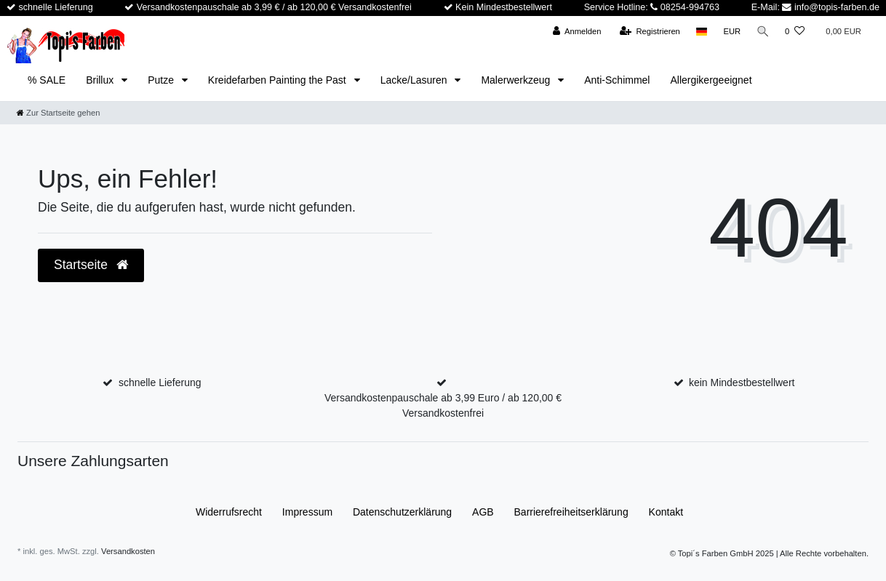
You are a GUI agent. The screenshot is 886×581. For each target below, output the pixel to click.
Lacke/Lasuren (415, 80)
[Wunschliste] (795, 31)
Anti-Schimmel (617, 80)
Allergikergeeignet (710, 80)
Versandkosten (128, 551)
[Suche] (762, 31)
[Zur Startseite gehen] (58, 112)
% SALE (46, 80)
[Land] (700, 31)
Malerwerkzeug (517, 80)
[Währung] (731, 31)
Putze (162, 80)
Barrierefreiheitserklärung (571, 512)
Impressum (307, 512)
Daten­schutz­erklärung (402, 512)
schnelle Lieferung (160, 382)
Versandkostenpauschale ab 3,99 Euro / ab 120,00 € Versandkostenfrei (443, 405)
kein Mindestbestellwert (742, 382)
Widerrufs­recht (229, 512)
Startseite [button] (91, 264)
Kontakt (666, 512)
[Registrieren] (648, 31)
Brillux (101, 80)
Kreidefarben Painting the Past (278, 80)
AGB (483, 512)
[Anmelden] (575, 31)
